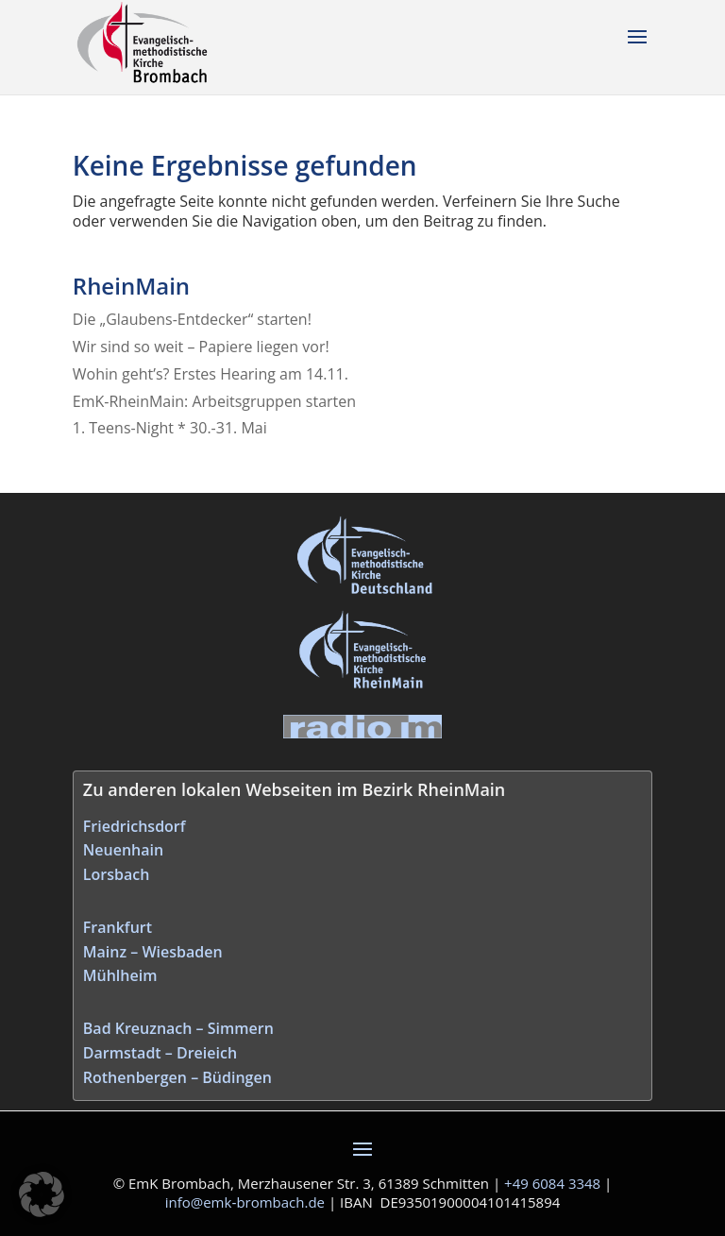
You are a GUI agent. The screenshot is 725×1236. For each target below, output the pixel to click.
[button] (41, 1194)
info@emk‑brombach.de (245, 1202)
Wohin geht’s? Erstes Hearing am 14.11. (210, 374)
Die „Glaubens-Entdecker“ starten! (192, 319)
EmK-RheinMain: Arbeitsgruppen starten (214, 401)
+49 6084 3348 (552, 1183)
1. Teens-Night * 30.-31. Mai (170, 427)
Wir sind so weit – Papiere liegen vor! (201, 346)
